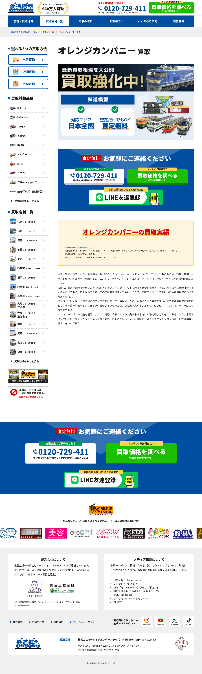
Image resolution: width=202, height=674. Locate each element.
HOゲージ (19, 117)
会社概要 (18, 622)
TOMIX (17, 126)
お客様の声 (116, 21)
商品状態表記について (85, 247)
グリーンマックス (23, 182)
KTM (16, 163)
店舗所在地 (38, 622)
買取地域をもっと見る (26, 361)
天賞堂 (17, 135)
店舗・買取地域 (23, 21)
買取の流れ (85, 21)
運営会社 (178, 21)
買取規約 (59, 622)
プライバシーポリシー (85, 622)
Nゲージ (18, 108)
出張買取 (24, 60)
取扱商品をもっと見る (26, 201)
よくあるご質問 (147, 21)
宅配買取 (24, 84)
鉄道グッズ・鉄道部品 (26, 191)
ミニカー (18, 173)
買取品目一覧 (54, 21)
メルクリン (20, 154)
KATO (17, 145)
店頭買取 (24, 72)
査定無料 (91, 158)
